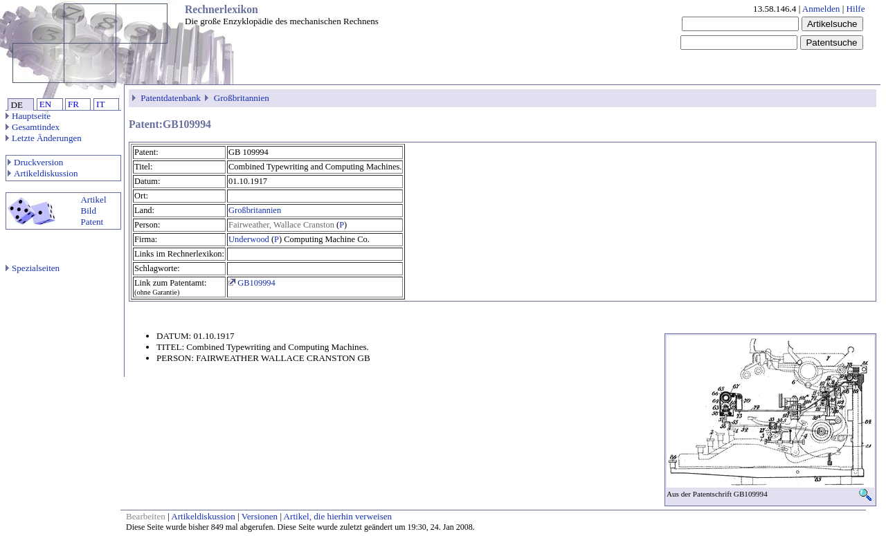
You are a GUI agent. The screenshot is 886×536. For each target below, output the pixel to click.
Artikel (93, 199)
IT (100, 104)
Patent (91, 221)
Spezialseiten (33, 268)
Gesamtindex (33, 127)
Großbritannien (241, 98)
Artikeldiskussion (43, 173)
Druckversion (35, 162)
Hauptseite (28, 116)
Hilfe (856, 8)
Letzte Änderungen (44, 138)
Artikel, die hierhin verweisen (338, 516)
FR (73, 104)
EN (45, 104)
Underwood (248, 239)
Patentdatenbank (171, 98)
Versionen (260, 516)
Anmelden (821, 8)
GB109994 (251, 283)
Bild (88, 210)
